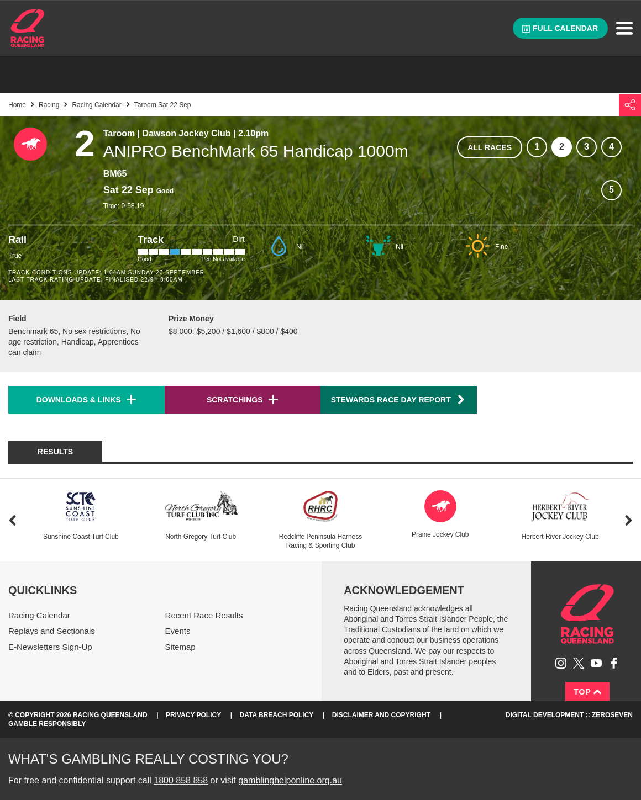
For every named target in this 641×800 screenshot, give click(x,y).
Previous (12, 520)
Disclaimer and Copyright (381, 715)
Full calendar (560, 28)
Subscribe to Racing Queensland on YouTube (596, 663)
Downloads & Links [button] (78, 399)
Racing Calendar (96, 105)
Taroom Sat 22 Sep (162, 105)
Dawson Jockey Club (187, 133)
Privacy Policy (193, 715)
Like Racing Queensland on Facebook (613, 663)
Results (55, 451)
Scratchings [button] (235, 399)
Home (27, 28)
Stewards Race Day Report (398, 399)
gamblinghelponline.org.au (290, 780)
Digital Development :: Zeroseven (569, 715)
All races (489, 147)
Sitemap (180, 646)
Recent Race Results (204, 615)
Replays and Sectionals (51, 630)
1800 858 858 (181, 780)
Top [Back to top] (587, 691)
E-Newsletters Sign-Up (50, 646)
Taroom (119, 133)
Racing (49, 105)
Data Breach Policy (277, 715)
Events (178, 630)
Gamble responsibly (47, 724)
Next (628, 520)
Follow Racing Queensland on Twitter (578, 663)
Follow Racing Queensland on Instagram (560, 663)
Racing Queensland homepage (587, 614)
